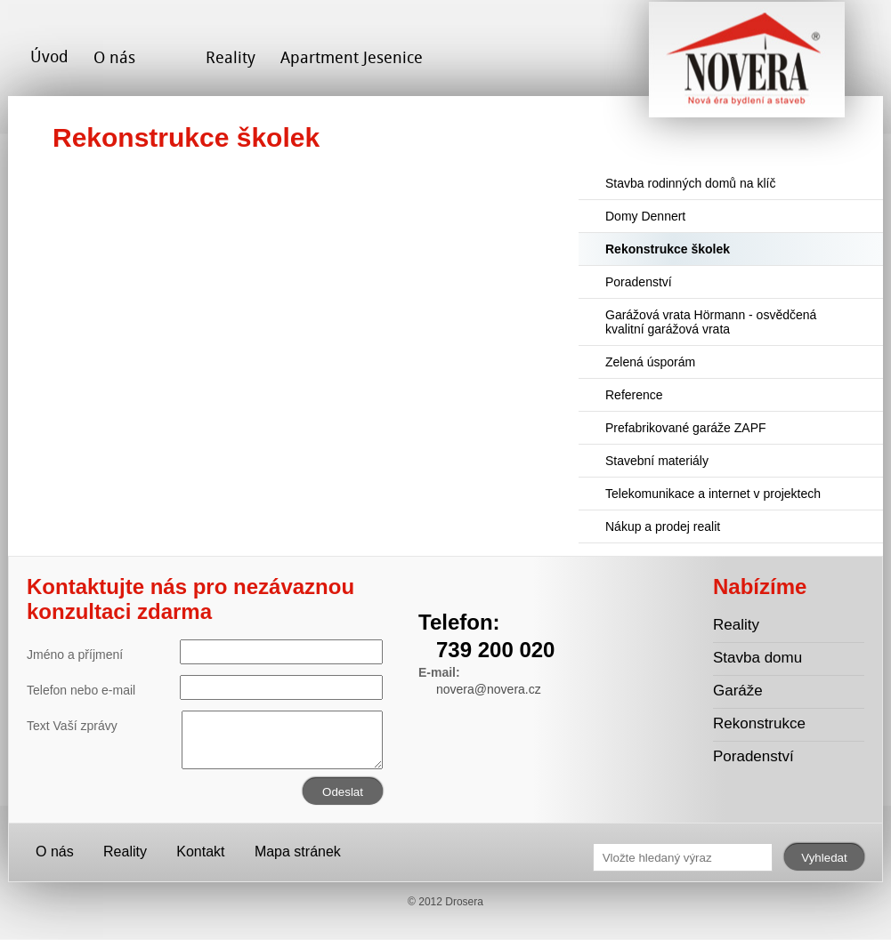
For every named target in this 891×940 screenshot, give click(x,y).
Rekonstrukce (759, 723)
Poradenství (638, 282)
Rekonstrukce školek (667, 249)
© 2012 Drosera (445, 902)
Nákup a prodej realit (662, 526)
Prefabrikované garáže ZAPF (685, 428)
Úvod (49, 56)
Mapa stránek (298, 851)
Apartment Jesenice (351, 57)
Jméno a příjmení (205, 651)
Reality (230, 57)
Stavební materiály (657, 461)
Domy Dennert (645, 216)
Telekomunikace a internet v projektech (713, 493)
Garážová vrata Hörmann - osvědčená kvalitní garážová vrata (710, 322)
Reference (634, 395)
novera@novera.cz (488, 689)
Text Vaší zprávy (205, 726)
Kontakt (200, 851)
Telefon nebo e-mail (205, 687)
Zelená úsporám (650, 362)
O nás (114, 57)
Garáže (738, 690)
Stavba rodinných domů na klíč (690, 183)
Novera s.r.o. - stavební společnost (747, 66)
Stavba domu (757, 657)
